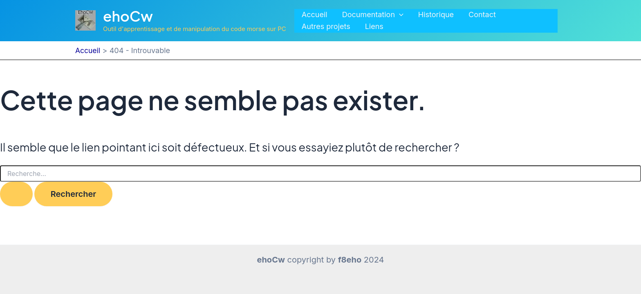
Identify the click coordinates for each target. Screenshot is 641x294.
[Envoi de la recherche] (16, 194)
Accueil (314, 14)
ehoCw (128, 16)
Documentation (372, 15)
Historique (436, 14)
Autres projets (326, 26)
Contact (482, 14)
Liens (374, 26)
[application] (399, 15)
